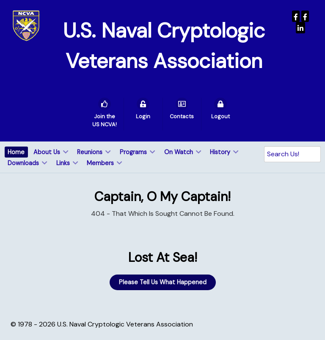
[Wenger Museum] (305, 16)
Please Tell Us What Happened (163, 282)
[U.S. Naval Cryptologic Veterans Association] (26, 25)
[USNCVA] (296, 16)
